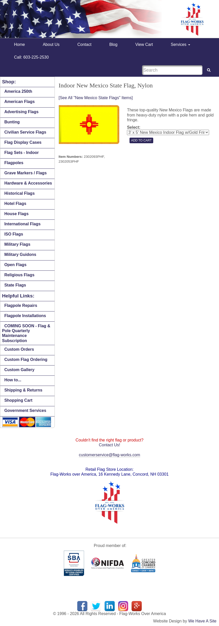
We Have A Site (202, 621)
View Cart (144, 44)
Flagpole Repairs (20, 305)
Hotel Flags (15, 203)
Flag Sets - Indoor (21, 152)
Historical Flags (19, 193)
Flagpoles (13, 163)
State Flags (15, 285)
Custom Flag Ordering (25, 359)
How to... (12, 380)
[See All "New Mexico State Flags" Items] (96, 98)
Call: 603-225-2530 (31, 57)
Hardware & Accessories (28, 183)
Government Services (25, 410)
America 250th (18, 91)
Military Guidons (20, 254)
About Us (51, 44)
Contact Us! (109, 445)
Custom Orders (19, 349)
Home (19, 44)
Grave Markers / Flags (25, 173)
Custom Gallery (19, 370)
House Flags (16, 214)
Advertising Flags (21, 112)
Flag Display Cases (23, 142)
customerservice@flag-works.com (109, 455)
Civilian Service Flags (25, 132)
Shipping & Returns (23, 390)
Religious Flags (19, 275)
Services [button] (180, 44)
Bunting (12, 122)
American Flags (19, 101)
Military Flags (17, 244)
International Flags (22, 224)
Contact (85, 44)
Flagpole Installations (25, 316)
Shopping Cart (18, 400)
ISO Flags (13, 234)
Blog (113, 44)
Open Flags (15, 265)
